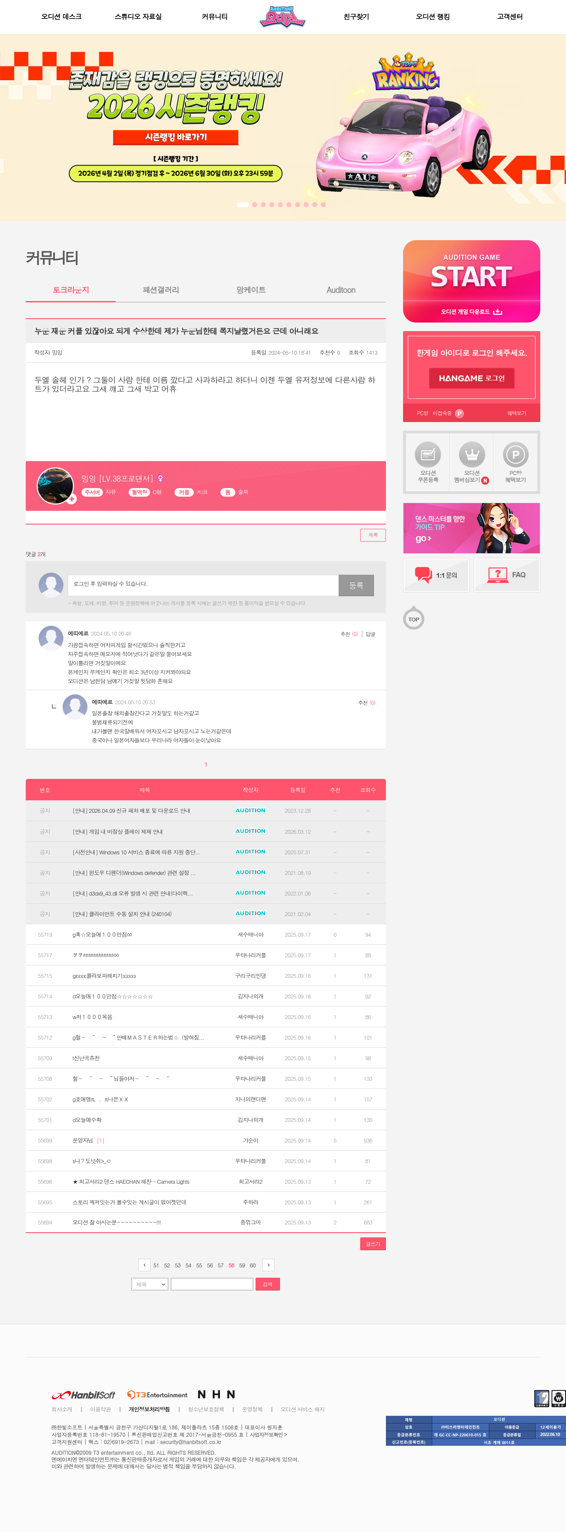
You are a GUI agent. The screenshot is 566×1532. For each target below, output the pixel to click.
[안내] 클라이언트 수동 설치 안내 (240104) (122, 914)
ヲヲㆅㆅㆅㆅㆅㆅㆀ (95, 955)
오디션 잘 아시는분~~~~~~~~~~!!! (116, 1222)
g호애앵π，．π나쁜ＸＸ (100, 1099)
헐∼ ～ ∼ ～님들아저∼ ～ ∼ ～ (121, 1078)
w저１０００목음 (92, 1016)
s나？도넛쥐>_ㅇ (91, 1161)
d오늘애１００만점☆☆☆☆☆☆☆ (112, 996)
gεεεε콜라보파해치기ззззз (104, 975)
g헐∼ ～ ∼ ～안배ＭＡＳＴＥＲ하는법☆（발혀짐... (138, 1037)
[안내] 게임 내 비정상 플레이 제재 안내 (117, 831)
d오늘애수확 (86, 1119)
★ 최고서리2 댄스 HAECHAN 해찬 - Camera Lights (130, 1181)
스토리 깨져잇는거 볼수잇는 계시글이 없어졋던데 (129, 1202)
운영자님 (88, 1140)
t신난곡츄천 (85, 1058)
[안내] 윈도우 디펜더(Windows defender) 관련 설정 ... (134, 872)
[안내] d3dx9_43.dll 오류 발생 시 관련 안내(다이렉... (132, 893)
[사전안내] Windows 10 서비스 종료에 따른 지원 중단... (136, 852)
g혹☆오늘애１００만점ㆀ (102, 934)
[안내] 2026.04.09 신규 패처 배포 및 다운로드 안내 (131, 810)
